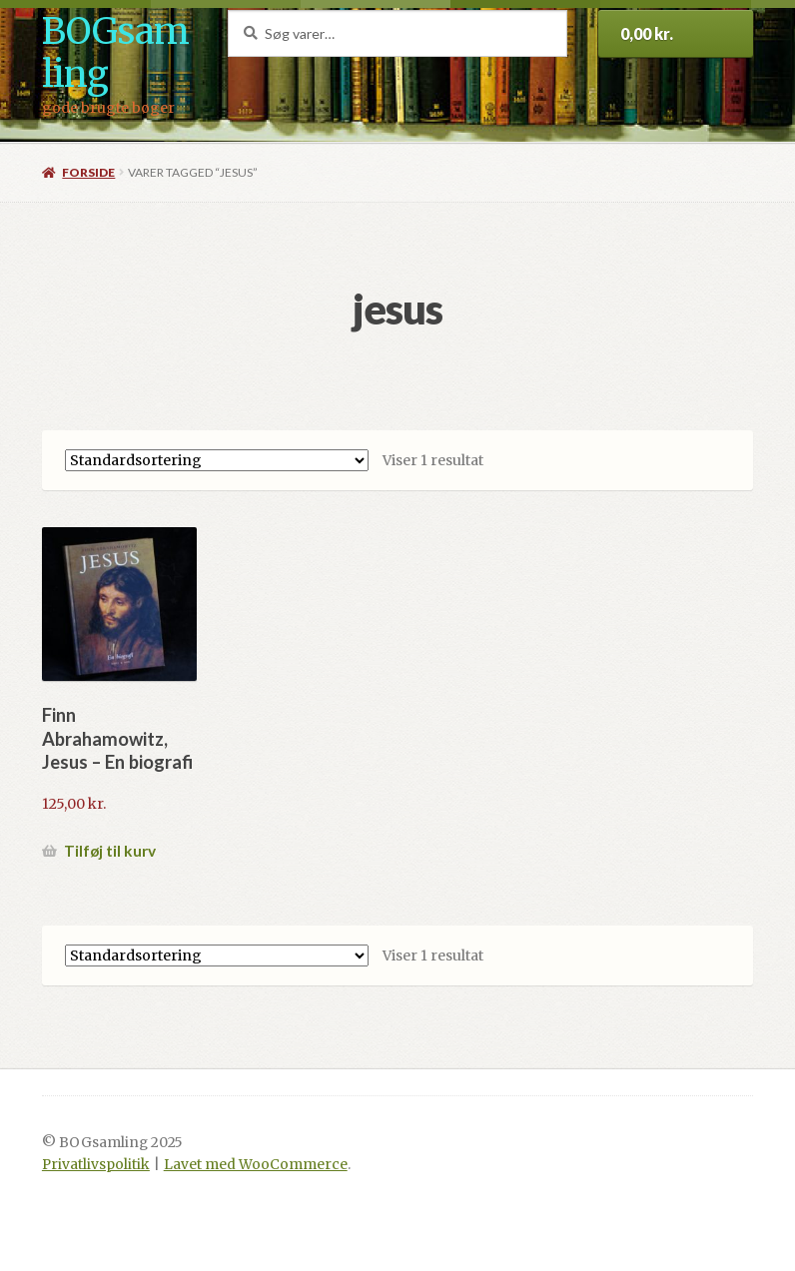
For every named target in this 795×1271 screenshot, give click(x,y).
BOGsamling (115, 53)
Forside (88, 172)
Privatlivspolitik (96, 1164)
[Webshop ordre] (217, 460)
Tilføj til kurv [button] (110, 851)
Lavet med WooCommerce (256, 1164)
